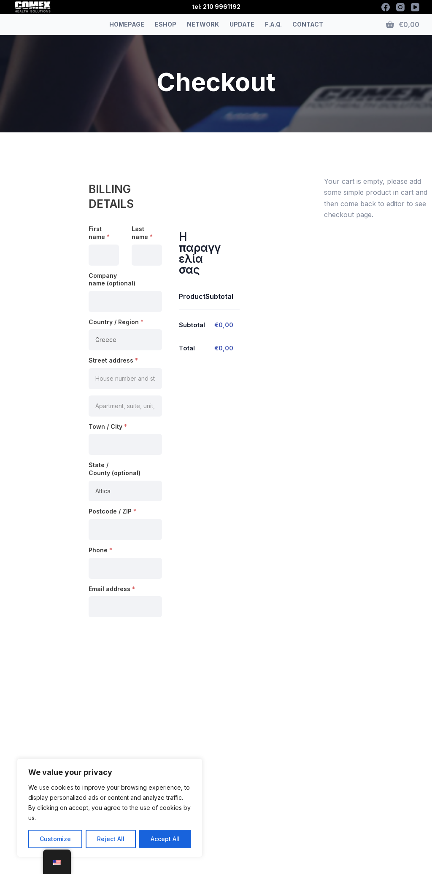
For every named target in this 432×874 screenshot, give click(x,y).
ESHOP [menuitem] (165, 24)
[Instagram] (400, 7)
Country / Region (116, 321)
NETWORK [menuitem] (203, 24)
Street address (113, 360)
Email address (112, 588)
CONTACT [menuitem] (307, 24)
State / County (114, 468)
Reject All (110, 838)
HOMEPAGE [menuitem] (126, 24)
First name (99, 232)
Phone (100, 550)
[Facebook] (385, 7)
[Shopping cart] (402, 24)
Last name (142, 232)
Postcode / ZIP (112, 511)
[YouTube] (415, 7)
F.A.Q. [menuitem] (273, 24)
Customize (55, 838)
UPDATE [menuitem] (242, 24)
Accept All (165, 838)
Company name (112, 279)
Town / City (108, 426)
